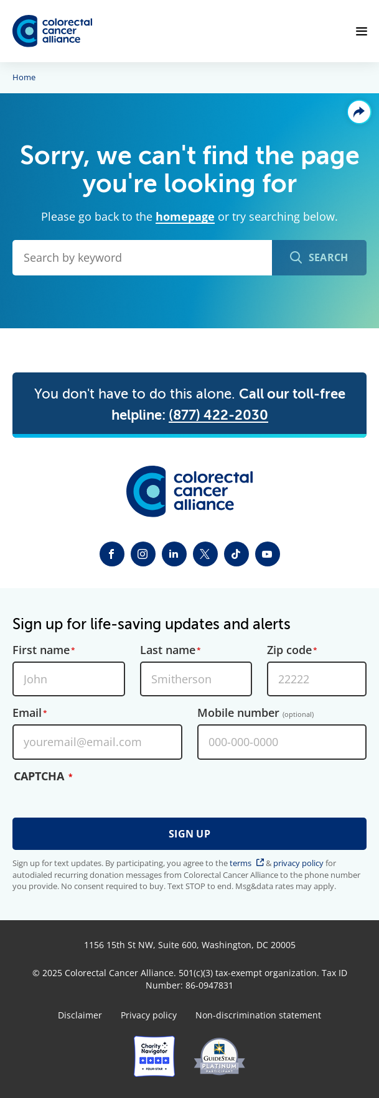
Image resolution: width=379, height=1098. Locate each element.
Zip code (289, 650)
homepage (185, 216)
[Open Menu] (361, 31)
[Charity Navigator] (154, 1056)
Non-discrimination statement (258, 1015)
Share (359, 111)
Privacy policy (149, 1015)
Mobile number (255, 713)
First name (41, 650)
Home (23, 78)
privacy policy (298, 863)
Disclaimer (80, 1015)
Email (27, 713)
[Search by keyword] (142, 257)
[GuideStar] (219, 1056)
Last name (167, 650)
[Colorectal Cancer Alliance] (52, 31)
